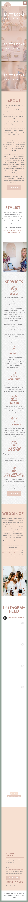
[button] (25, 3)
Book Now (14, 189)
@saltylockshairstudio (16, 333)
